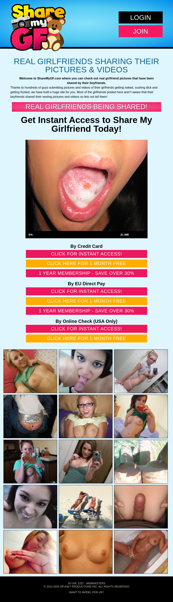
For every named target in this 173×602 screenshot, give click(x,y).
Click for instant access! (86, 253)
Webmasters (95, 583)
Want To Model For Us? (86, 592)
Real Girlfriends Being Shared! (87, 107)
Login (140, 17)
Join (140, 31)
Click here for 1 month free (86, 263)
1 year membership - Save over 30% (86, 273)
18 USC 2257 (76, 583)
